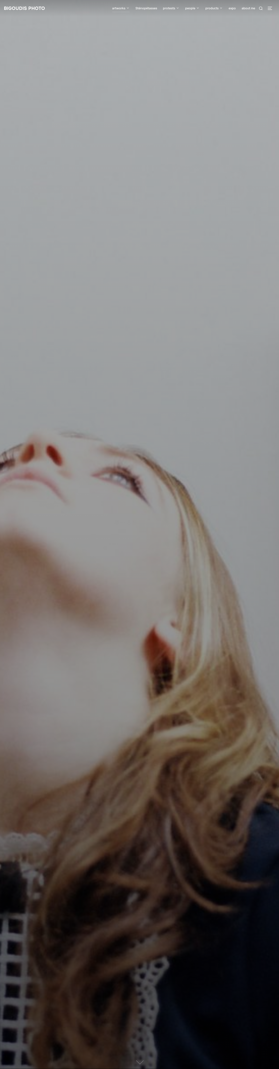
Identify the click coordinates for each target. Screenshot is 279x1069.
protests (171, 8)
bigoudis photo (24, 8)
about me (248, 8)
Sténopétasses (146, 8)
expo (232, 8)
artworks (121, 8)
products (214, 8)
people (192, 8)
